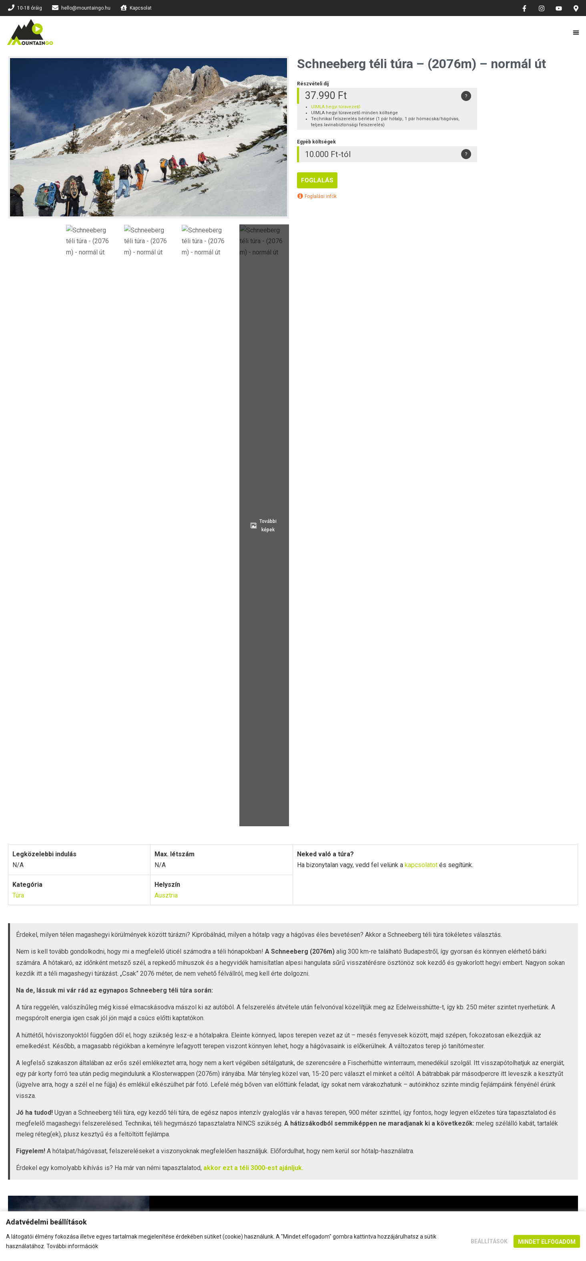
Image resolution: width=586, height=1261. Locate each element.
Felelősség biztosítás (451, 668)
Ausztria (166, 325)
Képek (433, 801)
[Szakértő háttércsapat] (450, 737)
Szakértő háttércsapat (451, 749)
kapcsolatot (421, 295)
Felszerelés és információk (356, 801)
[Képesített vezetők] (276, 696)
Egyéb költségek (265, 801)
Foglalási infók (317, 196)
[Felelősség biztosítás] (450, 656)
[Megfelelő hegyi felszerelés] (276, 737)
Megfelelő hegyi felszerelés (276, 749)
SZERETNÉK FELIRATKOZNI (293, 1005)
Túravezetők (538, 801)
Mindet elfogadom (547, 1242)
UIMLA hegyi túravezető (335, 106)
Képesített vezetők (276, 708)
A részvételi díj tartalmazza (174, 801)
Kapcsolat (198, 858)
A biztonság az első (276, 668)
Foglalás (317, 180)
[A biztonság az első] (276, 656)
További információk (72, 1246)
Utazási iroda (451, 708)
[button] (576, 32)
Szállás (481, 801)
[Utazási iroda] (450, 696)
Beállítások (489, 1241)
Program (96, 801)
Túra (18, 325)
